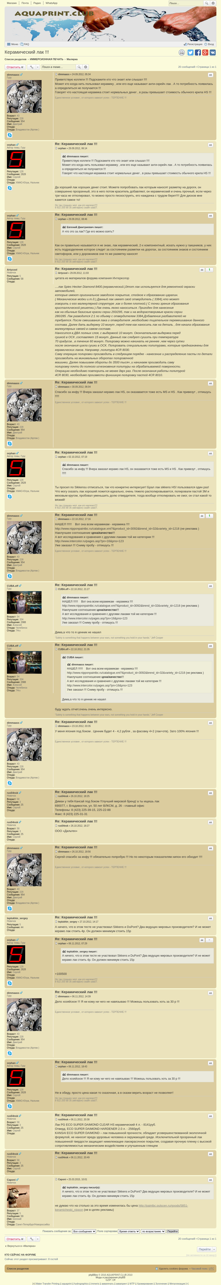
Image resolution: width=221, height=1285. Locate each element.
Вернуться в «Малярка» (21, 1246)
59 (22, 1216)
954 (23, 121)
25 (22, 804)
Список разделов (18, 1268)
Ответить (14, 67)
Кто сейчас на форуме (20, 1254)
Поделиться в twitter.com (191, 52)
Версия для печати (182, 52)
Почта (25, 3)
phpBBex (93, 1275)
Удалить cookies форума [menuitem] (173, 1268)
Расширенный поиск (213, 3)
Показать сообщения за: (69, 1231)
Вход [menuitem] (211, 44)
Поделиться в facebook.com (198, 52)
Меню (14, 44)
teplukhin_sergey (17, 918)
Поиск (206, 3)
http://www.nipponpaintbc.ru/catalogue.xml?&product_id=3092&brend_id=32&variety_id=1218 (117, 528)
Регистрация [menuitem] (195, 44)
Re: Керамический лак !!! (76, 144)
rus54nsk (12, 792)
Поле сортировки (118, 1231)
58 (22, 279)
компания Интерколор (113, 278)
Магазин (12, 3)
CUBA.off (12, 585)
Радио (37, 3)
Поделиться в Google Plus (205, 52)
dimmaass (13, 74)
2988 (23, 622)
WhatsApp (52, 3)
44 (22, 927)
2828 (23, 174)
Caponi (11, 1179)
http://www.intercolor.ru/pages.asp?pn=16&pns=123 (89, 541)
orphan (11, 144)
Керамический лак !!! (27, 52)
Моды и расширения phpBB (110, 1277)
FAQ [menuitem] (26, 44)
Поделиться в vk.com (213, 52)
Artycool (12, 269)
